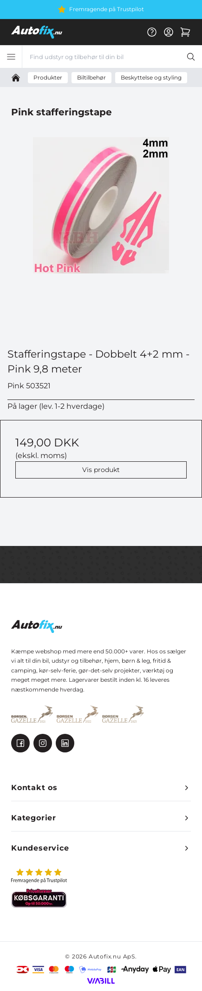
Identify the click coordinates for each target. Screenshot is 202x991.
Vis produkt (101, 470)
